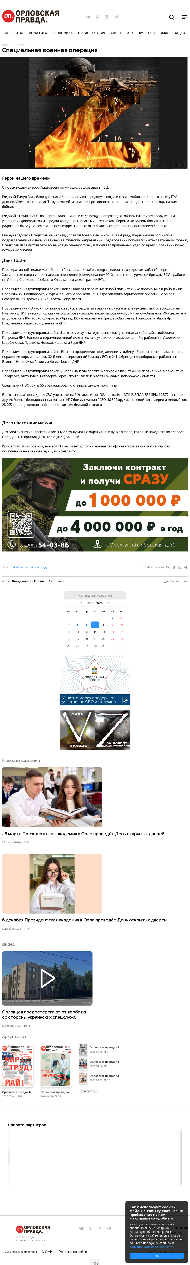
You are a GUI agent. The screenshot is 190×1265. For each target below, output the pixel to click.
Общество (14, 33)
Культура (147, 33)
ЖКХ (164, 33)
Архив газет (14, 1036)
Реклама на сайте (73, 1252)
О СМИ (47, 1252)
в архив (89, 1091)
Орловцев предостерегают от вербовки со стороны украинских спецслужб (45, 1014)
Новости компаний (21, 760)
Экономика (62, 33)
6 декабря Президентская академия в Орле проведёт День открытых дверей (84, 919)
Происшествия (91, 33)
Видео (179, 33)
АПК (130, 33)
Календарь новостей (95, 595)
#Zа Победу (39, 567)
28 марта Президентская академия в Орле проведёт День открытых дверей (83, 833)
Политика (38, 33)
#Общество (21, 567)
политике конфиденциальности (152, 1247)
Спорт (116, 33)
